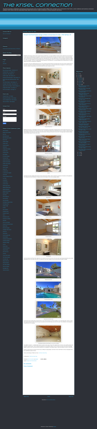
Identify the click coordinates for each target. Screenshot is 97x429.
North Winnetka (5, 200)
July (79, 152)
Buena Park (5, 139)
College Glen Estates (6, 148)
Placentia (4, 220)
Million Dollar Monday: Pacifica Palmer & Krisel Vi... (83, 86)
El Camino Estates (6, 156)
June (80, 153)
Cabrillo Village (5, 141)
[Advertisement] (40, 21)
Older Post (71, 396)
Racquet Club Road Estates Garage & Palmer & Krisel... (84, 109)
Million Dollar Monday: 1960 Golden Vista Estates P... (84, 117)
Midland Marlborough (6, 187)
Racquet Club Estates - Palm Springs (9, 97)
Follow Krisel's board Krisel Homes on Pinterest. (11, 48)
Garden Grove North (6, 161)
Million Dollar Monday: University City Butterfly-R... (84, 102)
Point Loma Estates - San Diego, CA (9, 89)
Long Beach (5, 180)
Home (48, 396)
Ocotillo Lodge (5, 205)
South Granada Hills (6, 235)
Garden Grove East (6, 159)
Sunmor (4, 244)
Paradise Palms (6, 211)
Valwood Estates (6, 262)
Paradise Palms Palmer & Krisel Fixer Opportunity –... (84, 114)
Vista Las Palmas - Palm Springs (9, 101)
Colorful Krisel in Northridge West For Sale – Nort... (84, 99)
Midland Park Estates (7, 191)
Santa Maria (5, 233)
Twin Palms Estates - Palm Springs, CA (10, 82)
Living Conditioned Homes (7, 176)
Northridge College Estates (8, 202)
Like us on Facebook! (7, 33)
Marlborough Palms (6, 185)
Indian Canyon (5, 167)
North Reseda (5, 198)
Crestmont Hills (5, 152)
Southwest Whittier (6, 240)
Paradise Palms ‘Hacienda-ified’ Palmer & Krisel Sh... (84, 119)
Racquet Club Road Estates (32, 360)
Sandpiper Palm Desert (7, 229)
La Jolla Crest (5, 170)
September (81, 82)
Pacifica (4, 207)
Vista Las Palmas (6, 266)
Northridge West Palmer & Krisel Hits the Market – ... (84, 134)
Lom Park (4, 178)
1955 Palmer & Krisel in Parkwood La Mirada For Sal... (84, 112)
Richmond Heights (6, 227)
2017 (79, 73)
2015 (79, 76)
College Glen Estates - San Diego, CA (10, 87)
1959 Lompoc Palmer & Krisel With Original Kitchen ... (84, 150)
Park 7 (4, 214)
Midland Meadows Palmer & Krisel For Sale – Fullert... (84, 147)
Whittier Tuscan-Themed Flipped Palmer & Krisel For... (84, 140)
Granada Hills (5, 165)
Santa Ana (5, 231)
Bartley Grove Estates (7, 132)
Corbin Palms (5, 150)
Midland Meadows (6, 189)
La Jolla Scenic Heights (7, 172)
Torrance (4, 253)
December (81, 78)
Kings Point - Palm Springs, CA (8, 73)
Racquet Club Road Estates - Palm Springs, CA (11, 77)
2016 (79, 75)
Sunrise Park (5, 246)
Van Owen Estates (6, 264)
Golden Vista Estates (6, 163)
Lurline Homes (5, 183)
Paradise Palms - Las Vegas (8, 96)
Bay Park (4, 134)
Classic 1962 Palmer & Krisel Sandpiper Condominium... (83, 124)
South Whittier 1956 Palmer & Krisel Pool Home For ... (84, 96)
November (81, 79)
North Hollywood (6, 196)
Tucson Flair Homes (6, 255)
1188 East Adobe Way (43, 352)
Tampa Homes (5, 249)
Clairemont (5, 147)
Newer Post (26, 396)
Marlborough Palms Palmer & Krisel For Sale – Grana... (84, 129)
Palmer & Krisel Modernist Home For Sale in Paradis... (84, 142)
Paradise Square (6, 213)
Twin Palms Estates (6, 257)
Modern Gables (5, 192)
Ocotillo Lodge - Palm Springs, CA (9, 75)
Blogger (54, 426)
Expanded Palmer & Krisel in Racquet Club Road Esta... (83, 132)
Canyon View (5, 143)
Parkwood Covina (6, 216)
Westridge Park (5, 268)
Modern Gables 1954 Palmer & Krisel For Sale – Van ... (83, 107)
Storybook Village (6, 242)
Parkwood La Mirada (6, 218)
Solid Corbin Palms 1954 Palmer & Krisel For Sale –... (84, 137)
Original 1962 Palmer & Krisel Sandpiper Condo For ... (83, 94)
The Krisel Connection (37, 5)
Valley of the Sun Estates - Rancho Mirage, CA (11, 85)
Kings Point (5, 169)
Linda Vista (5, 174)
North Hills (5, 194)
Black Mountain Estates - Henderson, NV (10, 70)
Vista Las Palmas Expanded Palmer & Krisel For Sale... (84, 91)
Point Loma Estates (6, 222)
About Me (4, 63)
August (80, 84)
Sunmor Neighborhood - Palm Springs (10, 99)
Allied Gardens (5, 130)
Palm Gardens (5, 209)
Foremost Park (5, 158)
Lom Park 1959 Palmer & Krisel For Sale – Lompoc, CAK (84, 122)
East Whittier (5, 154)
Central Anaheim (6, 145)
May (79, 155)
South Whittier (5, 237)
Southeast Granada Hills (7, 238)
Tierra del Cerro (6, 251)
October (80, 81)
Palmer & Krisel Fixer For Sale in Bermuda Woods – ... (84, 145)
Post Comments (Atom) (51, 399)
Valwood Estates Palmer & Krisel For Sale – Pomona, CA (84, 127)
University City (5, 259)
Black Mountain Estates (7, 137)
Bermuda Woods (6, 136)
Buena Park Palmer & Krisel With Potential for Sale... (84, 89)
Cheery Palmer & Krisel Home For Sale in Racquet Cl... (84, 104)
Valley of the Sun (6, 260)
